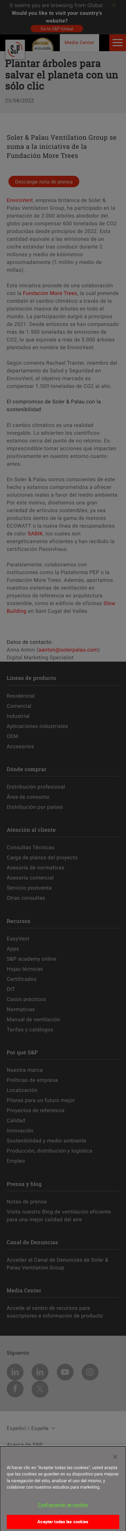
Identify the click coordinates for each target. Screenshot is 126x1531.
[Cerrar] (115, 1459)
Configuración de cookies (63, 1507)
